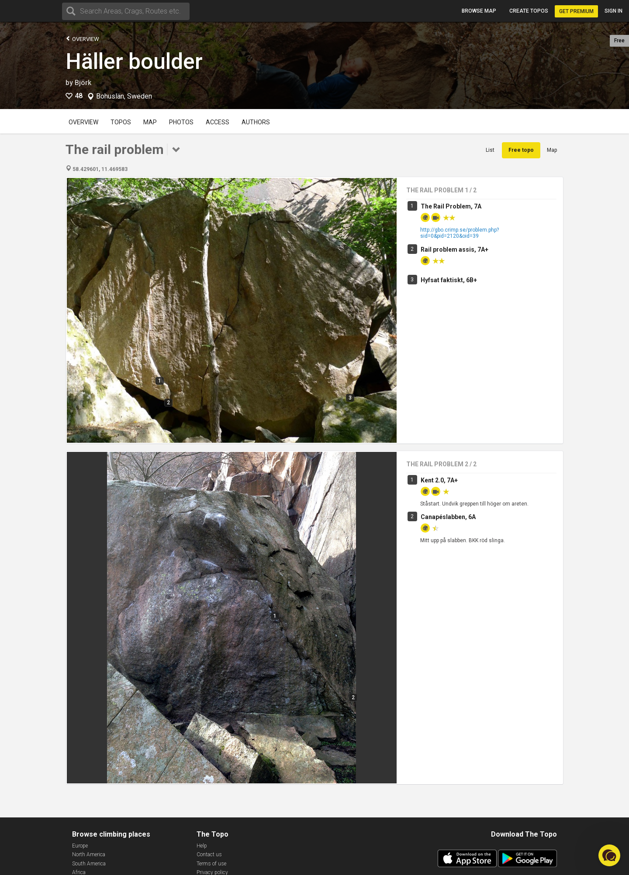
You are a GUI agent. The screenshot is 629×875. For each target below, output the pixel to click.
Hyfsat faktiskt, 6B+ (449, 280)
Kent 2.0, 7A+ (439, 480)
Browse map (479, 11)
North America (88, 854)
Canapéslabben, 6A (448, 516)
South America (89, 864)
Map (150, 122)
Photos (181, 122)
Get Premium (576, 11)
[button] (609, 855)
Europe (80, 846)
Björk (83, 83)
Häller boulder (134, 61)
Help (202, 846)
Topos (121, 122)
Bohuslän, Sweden (124, 96)
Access (217, 122)
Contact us (209, 854)
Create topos (528, 11)
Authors (256, 122)
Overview (82, 38)
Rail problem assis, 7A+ (454, 249)
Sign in (613, 11)
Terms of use (211, 864)
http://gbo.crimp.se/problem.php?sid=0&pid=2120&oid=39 (459, 233)
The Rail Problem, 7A (451, 206)
